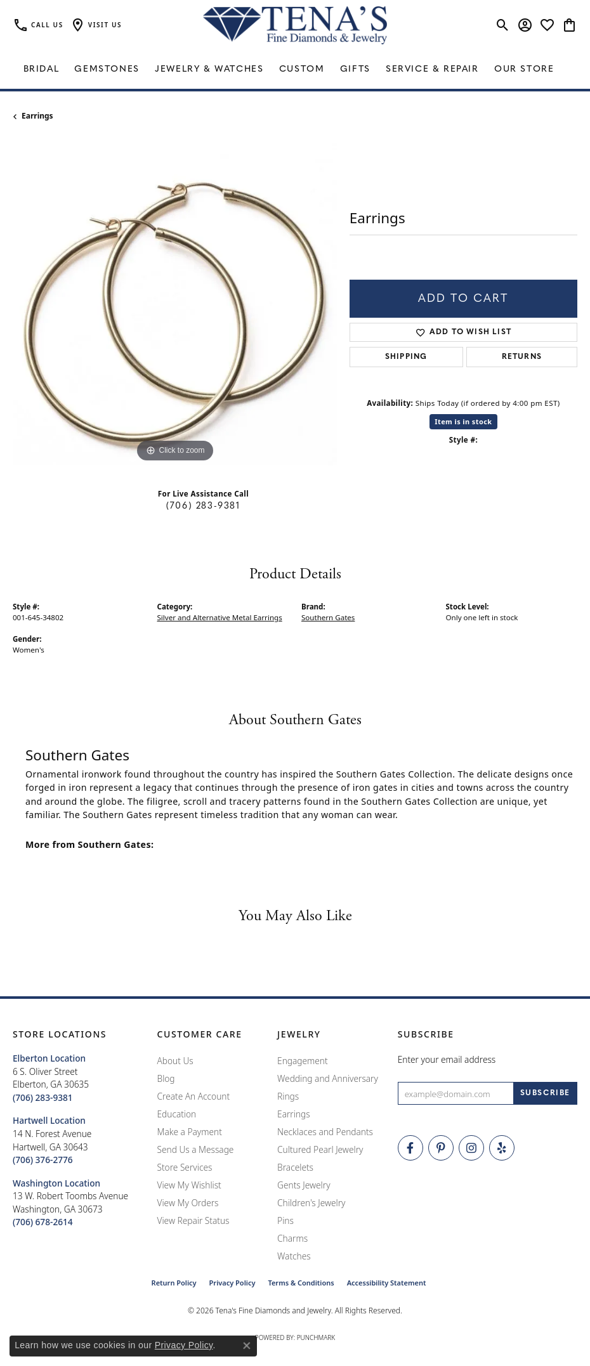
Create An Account (193, 1096)
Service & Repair (432, 69)
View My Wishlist (189, 1185)
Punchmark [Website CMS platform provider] (316, 1337)
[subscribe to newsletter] (545, 1093)
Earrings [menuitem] (293, 1114)
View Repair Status (193, 1220)
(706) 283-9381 (203, 506)
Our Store (524, 69)
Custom (302, 69)
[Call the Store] (43, 1097)
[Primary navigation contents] (295, 70)
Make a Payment (189, 1132)
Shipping (406, 357)
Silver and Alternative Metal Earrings (219, 617)
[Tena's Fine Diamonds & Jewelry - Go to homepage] (295, 25)
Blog (166, 1078)
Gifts (355, 69)
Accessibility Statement (386, 1282)
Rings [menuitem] (288, 1096)
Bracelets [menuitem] (295, 1167)
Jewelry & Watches (209, 69)
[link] (38, 25)
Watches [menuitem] (294, 1256)
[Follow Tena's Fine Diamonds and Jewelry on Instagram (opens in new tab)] (471, 1148)
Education (177, 1114)
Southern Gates (328, 617)
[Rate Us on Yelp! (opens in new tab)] (502, 1148)
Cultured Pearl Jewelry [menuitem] (320, 1149)
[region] (175, 303)
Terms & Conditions (301, 1282)
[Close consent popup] (247, 1346)
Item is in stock (463, 421)
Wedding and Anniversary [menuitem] (327, 1078)
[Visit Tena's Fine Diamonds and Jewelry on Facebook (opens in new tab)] (410, 1148)
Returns (522, 357)
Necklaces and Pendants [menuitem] (325, 1132)
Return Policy (174, 1282)
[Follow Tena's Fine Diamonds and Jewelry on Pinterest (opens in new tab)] (441, 1148)
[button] (96, 25)
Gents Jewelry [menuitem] (303, 1185)
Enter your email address (447, 1059)
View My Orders (188, 1203)
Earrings (37, 115)
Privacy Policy (232, 1282)
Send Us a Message (195, 1149)
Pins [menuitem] (285, 1220)
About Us (175, 1061)
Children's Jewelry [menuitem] (311, 1203)
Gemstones (106, 69)
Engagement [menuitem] (302, 1061)
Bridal (41, 69)
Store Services (185, 1167)
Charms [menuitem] (292, 1238)
